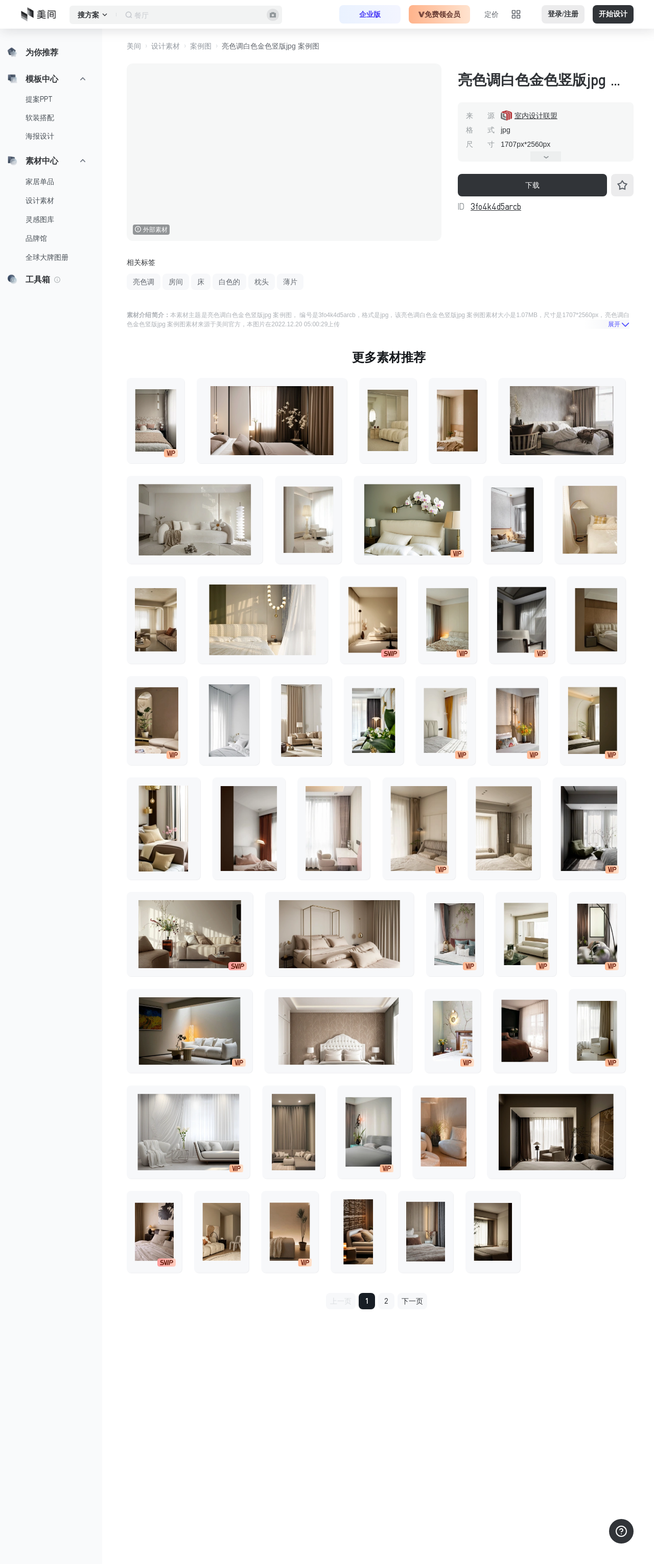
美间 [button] (134, 46)
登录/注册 (563, 14)
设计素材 (40, 200)
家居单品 (40, 181)
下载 (532, 185)
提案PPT (39, 99)
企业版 (370, 14)
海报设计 (40, 136)
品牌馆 (36, 238)
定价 (491, 14)
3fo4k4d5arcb (496, 206)
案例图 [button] (201, 46)
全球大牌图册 (47, 257)
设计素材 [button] (165, 46)
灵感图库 (40, 219)
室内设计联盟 (536, 115)
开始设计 (613, 14)
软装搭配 (40, 118)
